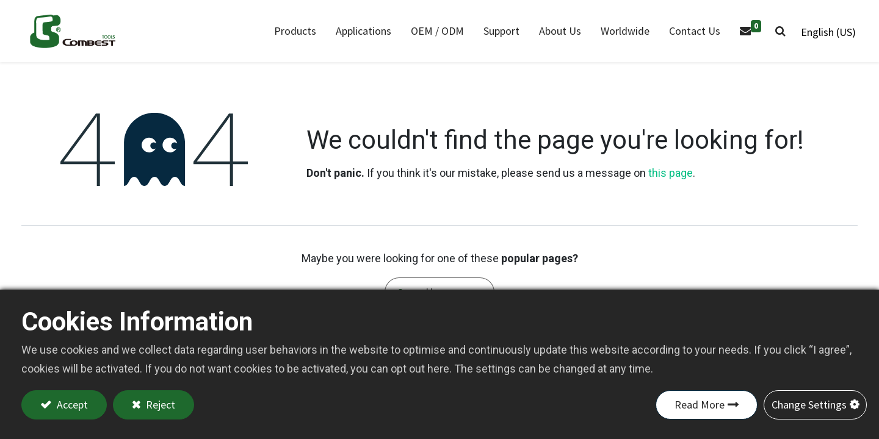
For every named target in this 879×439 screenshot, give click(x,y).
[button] (779, 32)
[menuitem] (362, 32)
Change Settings (809, 405)
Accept (71, 405)
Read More (700, 405)
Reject (159, 405)
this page (670, 176)
